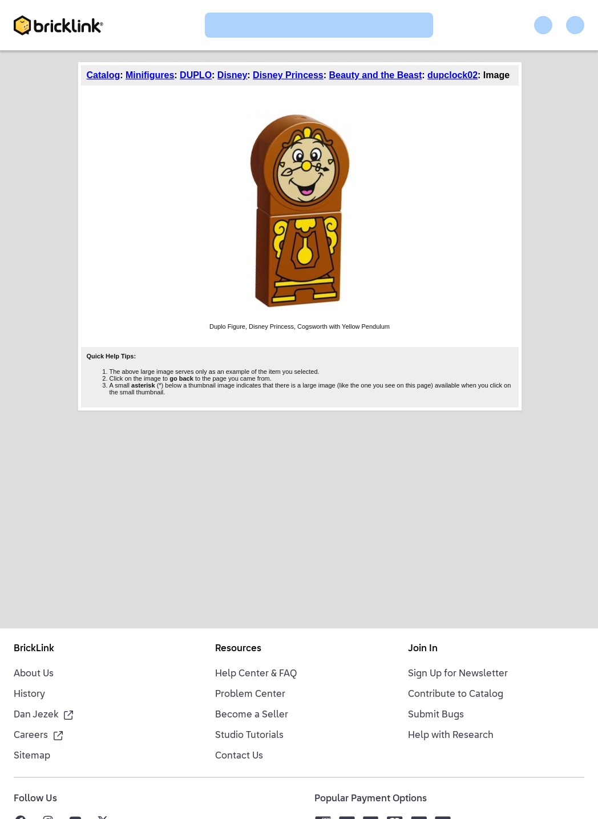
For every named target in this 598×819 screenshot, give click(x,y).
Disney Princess (288, 75)
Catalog (103, 75)
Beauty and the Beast (375, 75)
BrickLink (34, 648)
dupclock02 (452, 75)
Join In (423, 648)
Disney (232, 75)
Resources (238, 648)
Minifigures (150, 75)
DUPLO (196, 75)
